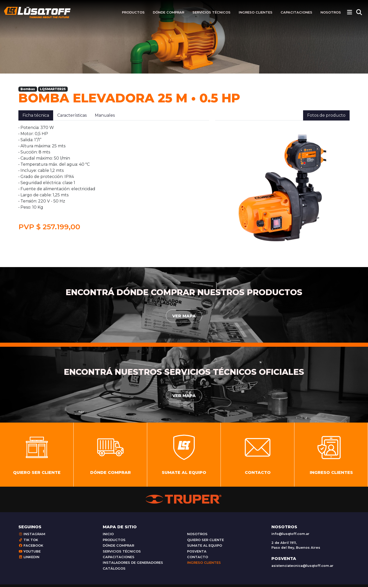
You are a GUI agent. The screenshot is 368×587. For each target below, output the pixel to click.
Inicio (108, 537)
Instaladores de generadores (133, 565)
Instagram (31, 537)
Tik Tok (28, 542)
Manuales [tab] (105, 115)
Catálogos (114, 571)
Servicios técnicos (211, 12)
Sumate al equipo (204, 548)
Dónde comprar (168, 12)
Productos (133, 12)
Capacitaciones (296, 12)
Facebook (30, 548)
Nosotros (330, 12)
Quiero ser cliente (205, 542)
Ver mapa (184, 316)
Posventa (196, 554)
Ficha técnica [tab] (35, 115)
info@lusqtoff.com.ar (290, 536)
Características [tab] (72, 115)
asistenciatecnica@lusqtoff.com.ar (302, 568)
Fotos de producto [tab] (326, 115)
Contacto (197, 560)
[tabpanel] (113, 178)
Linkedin (28, 560)
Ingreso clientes (255, 12)
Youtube (29, 554)
